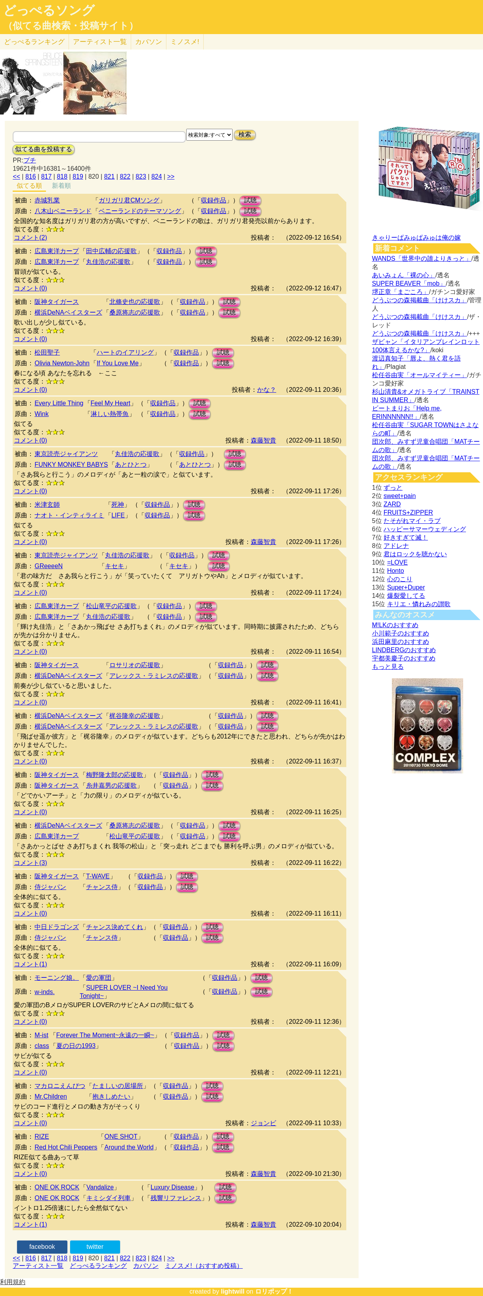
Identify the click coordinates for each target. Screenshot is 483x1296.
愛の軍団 (98, 977)
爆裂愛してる (406, 595)
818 (62, 176)
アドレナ (396, 545)
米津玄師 (47, 504)
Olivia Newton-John (62, 363)
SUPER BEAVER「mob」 (409, 283)
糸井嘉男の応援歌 (111, 785)
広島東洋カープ (56, 251)
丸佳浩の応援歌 (108, 261)
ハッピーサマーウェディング (425, 529)
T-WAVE (98, 876)
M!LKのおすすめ (395, 625)
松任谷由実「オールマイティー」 (419, 375)
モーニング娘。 (56, 977)
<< (16, 176)
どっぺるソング (49, 10)
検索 (245, 134)
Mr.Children (50, 1096)
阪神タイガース (56, 301)
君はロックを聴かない (415, 554)
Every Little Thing (58, 403)
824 (156, 176)
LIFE (118, 515)
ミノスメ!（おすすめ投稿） (203, 1265)
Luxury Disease (172, 1187)
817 (46, 176)
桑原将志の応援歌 (134, 312)
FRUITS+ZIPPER (408, 512)
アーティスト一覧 (38, 1265)
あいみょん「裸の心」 (403, 275)
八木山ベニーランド (63, 211)
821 (109, 176)
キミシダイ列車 (108, 1198)
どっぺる (34, 42)
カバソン (148, 42)
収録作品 (213, 200)
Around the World (128, 1147)
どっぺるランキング (98, 1265)
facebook (42, 1246)
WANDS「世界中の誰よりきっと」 (422, 258)
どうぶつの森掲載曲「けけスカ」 (419, 300)
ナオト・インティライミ (69, 515)
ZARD (392, 504)
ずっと (393, 487)
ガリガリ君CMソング (129, 200)
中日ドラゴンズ (56, 927)
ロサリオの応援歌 (134, 665)
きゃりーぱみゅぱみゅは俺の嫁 (416, 237)
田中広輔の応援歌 (111, 251)
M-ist (41, 1035)
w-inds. (44, 992)
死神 (117, 504)
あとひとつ (131, 464)
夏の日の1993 (76, 1045)
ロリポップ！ (274, 1291)
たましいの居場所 (117, 1085)
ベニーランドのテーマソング (140, 211)
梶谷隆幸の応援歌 (134, 715)
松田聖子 (47, 352)
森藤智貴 (263, 440)
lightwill (232, 1291)
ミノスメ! (184, 42)
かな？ (266, 389)
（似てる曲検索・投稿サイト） (70, 26)
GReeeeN (48, 566)
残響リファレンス (176, 1198)
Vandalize (100, 1187)
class (41, 1045)
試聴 (250, 200)
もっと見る (388, 666)
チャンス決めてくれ (114, 927)
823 (141, 176)
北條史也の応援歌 (134, 301)
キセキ (114, 566)
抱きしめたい (111, 1096)
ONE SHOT (120, 1136)
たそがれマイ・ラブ (412, 520)
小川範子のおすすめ (400, 633)
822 (125, 176)
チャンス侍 (102, 887)
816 (30, 176)
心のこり (399, 579)
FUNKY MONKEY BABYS (71, 464)
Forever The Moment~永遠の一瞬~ (105, 1035)
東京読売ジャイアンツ (66, 453)
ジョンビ (263, 1123)
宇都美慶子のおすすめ (403, 658)
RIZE (41, 1136)
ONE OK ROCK (56, 1187)
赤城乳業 (47, 200)
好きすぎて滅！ (406, 537)
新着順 (61, 185)
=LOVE (397, 562)
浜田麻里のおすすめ (400, 641)
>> (171, 176)
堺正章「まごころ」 (400, 291)
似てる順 (29, 185)
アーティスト (100, 42)
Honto (395, 570)
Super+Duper (406, 587)
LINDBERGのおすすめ (404, 650)
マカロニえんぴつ (59, 1085)
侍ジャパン (50, 887)
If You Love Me (118, 363)
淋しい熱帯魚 (110, 413)
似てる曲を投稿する (43, 149)
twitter (94, 1246)
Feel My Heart (110, 403)
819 (78, 176)
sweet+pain (400, 495)
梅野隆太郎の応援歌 (114, 774)
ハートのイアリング (125, 352)
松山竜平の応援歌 (111, 606)
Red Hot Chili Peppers (65, 1147)
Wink (41, 413)
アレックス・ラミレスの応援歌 (153, 675)
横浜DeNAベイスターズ (68, 312)
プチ (29, 160)
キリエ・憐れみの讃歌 (419, 604)
